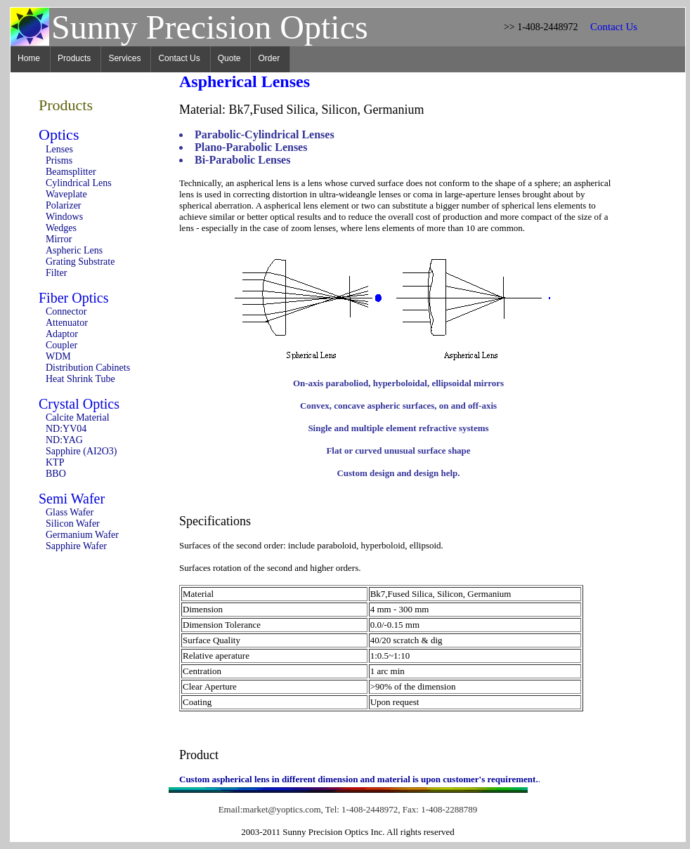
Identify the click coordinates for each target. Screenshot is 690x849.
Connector (66, 311)
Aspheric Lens (74, 250)
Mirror (59, 239)
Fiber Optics (73, 297)
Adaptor (62, 334)
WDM (58, 356)
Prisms (59, 160)
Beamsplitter (71, 171)
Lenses (59, 149)
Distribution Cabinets (88, 367)
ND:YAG (64, 440)
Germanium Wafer (82, 534)
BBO (56, 473)
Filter (56, 273)
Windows (64, 216)
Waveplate (66, 194)
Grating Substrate (80, 261)
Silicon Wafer (73, 523)
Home (29, 58)
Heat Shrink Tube (80, 379)
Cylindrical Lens (79, 183)
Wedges (61, 228)
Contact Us (179, 58)
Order (269, 58)
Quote (229, 58)
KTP (55, 462)
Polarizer (64, 205)
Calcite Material (78, 417)
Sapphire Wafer (76, 546)
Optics (59, 134)
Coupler (61, 345)
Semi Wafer (72, 498)
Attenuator (67, 322)
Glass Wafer (69, 512)
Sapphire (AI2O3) (81, 451)
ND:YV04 (66, 428)
